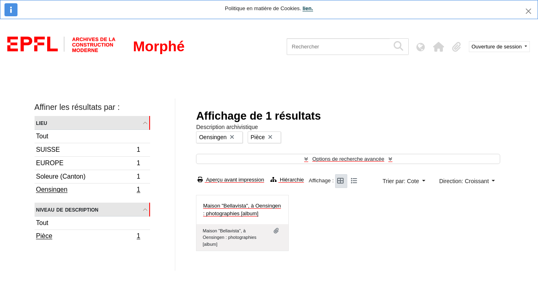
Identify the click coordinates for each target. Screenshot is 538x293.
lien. (308, 8)
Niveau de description (67, 209)
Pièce (88, 237)
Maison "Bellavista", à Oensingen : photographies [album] (242, 210)
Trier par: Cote (402, 181)
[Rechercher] (338, 46)
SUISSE (88, 151)
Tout (42, 136)
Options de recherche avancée (348, 159)
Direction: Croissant (464, 181)
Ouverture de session (497, 47)
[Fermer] (528, 11)
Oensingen (88, 190)
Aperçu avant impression (231, 180)
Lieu (41, 123)
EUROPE (88, 164)
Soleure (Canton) (88, 178)
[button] (439, 47)
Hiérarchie (287, 180)
